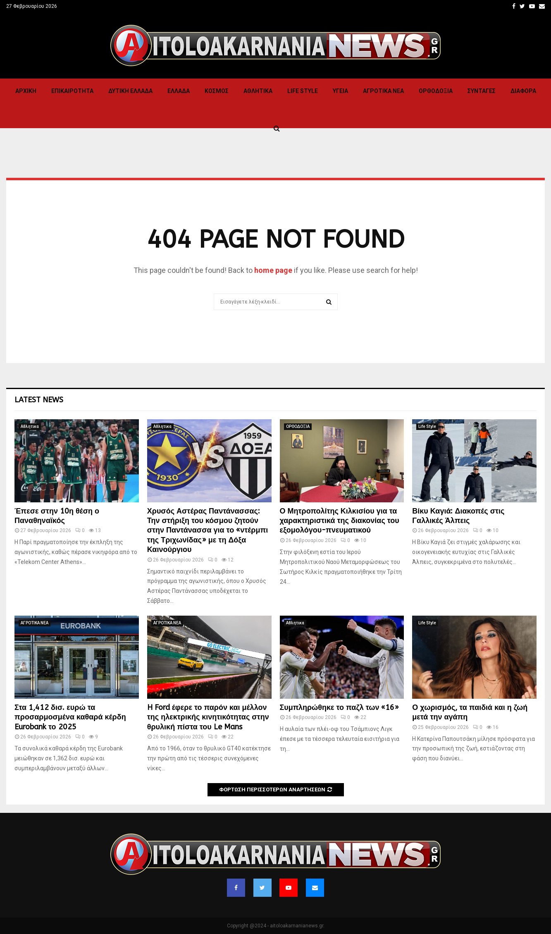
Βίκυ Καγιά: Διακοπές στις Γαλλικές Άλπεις (458, 515)
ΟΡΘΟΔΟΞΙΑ (436, 91)
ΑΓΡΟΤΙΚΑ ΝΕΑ (383, 91)
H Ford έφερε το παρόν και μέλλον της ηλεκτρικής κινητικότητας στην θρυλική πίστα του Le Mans (208, 717)
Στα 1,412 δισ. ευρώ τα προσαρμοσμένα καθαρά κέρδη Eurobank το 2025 (70, 717)
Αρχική (25, 91)
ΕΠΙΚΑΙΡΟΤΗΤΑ (72, 91)
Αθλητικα (257, 91)
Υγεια (340, 91)
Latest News (38, 399)
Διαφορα (523, 91)
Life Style (302, 91)
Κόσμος (217, 91)
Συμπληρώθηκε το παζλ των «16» (339, 707)
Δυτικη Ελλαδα (130, 91)
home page (273, 270)
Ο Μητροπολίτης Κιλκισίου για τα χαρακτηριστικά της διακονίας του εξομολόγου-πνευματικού (339, 520)
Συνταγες (482, 91)
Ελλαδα (178, 91)
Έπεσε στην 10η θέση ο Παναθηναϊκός (56, 515)
